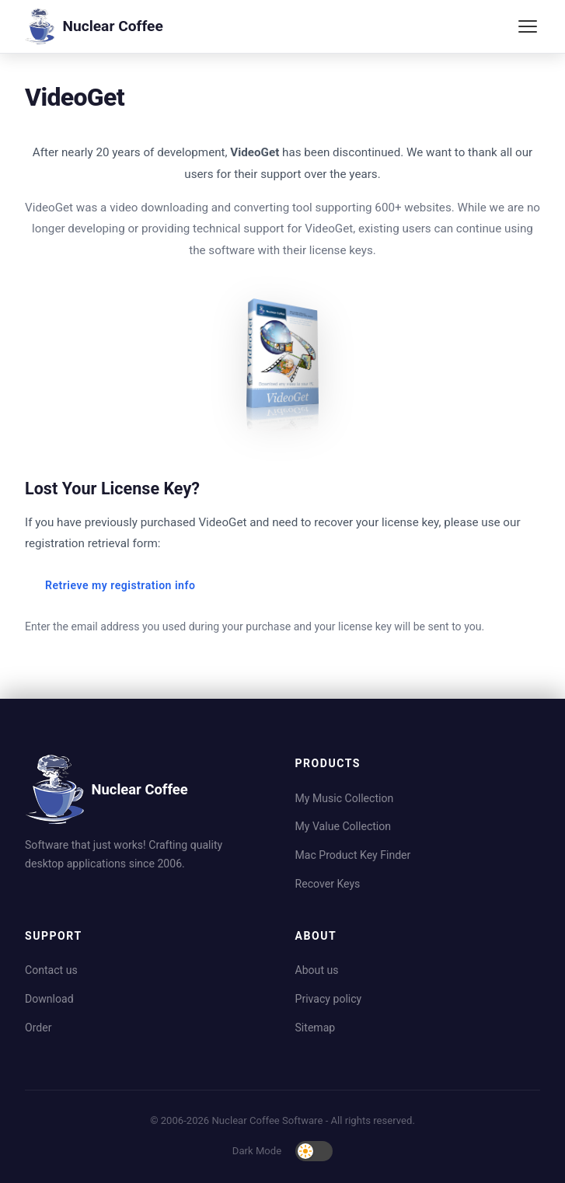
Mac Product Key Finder (353, 855)
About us (317, 970)
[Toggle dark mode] (314, 1151)
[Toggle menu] (527, 26)
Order (38, 1027)
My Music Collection (344, 798)
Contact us (51, 970)
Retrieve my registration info (120, 585)
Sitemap (315, 1027)
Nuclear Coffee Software (267, 1120)
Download (49, 999)
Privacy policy (328, 999)
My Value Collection (343, 826)
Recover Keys (328, 884)
